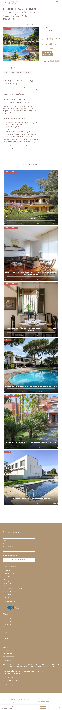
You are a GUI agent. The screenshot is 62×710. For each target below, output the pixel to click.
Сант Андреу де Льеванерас (12, 589)
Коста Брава (7, 594)
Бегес (5, 585)
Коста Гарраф (19, 24)
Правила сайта (38, 699)
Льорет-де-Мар (8, 597)
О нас (5, 635)
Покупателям (7, 618)
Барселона (6, 570)
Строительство (8, 630)
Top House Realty (9, 140)
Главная (5, 24)
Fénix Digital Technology (16, 702)
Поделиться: (45, 61)
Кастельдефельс (8, 583)
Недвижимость (12, 24)
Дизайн (5, 647)
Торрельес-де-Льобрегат (11, 573)
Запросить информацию (47, 53)
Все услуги (6, 632)
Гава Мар (26, 24)
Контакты (6, 638)
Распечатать (54, 38)
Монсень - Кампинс (9, 591)
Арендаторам (7, 624)
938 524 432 (8, 678)
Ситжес (6, 579)
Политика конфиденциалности (42, 701)
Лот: (43, 27)
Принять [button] (43, 707)
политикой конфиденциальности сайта (15, 554)
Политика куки (38, 704)
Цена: (43, 30)
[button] (38, 28)
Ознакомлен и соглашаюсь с (15, 554)
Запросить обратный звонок (19, 559)
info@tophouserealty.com (11, 680)
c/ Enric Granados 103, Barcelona (12, 673)
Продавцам (7, 621)
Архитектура (7, 627)
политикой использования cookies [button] (20, 708)
